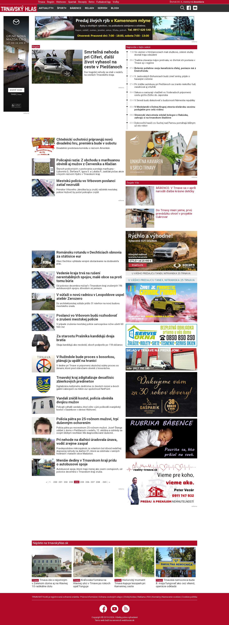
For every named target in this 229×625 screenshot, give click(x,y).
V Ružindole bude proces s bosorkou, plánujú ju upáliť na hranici (85, 359)
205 (82, 482)
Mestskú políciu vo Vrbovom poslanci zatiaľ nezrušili (85, 183)
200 (55, 482)
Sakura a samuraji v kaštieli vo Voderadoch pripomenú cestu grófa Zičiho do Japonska (162, 94)
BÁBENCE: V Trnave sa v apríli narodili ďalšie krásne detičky (176, 189)
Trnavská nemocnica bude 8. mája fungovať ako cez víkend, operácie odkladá (175, 583)
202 (66, 482)
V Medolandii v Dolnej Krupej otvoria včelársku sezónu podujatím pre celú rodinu (164, 108)
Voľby (116, 1)
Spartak (72, 1)
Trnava (41, 1)
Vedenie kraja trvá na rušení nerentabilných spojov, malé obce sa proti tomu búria (89, 277)
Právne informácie (88, 597)
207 (93, 482)
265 (105, 482)
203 (71, 482)
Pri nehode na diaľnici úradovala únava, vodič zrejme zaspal (86, 441)
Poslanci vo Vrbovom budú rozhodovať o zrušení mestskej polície (86, 317)
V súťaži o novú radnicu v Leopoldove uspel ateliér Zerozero (90, 297)
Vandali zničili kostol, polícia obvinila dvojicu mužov (84, 400)
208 (98, 482)
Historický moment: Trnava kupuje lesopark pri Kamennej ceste (130, 583)
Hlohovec (61, 1)
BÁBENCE (75, 8)
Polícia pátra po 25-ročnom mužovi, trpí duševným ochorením (87, 421)
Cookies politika (189, 597)
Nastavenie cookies (171, 597)
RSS (149, 597)
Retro (91, 1)
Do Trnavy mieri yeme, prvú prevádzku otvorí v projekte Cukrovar (174, 213)
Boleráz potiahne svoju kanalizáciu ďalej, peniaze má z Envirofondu (165, 69)
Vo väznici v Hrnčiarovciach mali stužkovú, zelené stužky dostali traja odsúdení (163, 53)
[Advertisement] (58, 113)
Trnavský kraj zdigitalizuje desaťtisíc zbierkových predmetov (85, 379)
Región (50, 1)
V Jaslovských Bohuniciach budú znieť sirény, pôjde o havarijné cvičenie (162, 77)
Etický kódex (130, 597)
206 (87, 482)
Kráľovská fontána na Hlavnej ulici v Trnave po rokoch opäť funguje (91, 583)
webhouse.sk (128, 620)
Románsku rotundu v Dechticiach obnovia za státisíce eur (88, 254)
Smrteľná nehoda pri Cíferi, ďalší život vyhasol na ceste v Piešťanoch (103, 59)
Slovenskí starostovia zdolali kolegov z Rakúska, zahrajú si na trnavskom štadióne (161, 116)
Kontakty (156, 597)
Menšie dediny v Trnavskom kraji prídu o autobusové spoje (86, 462)
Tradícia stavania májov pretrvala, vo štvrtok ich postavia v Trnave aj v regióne (164, 61)
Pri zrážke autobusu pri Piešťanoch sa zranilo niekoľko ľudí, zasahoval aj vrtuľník (165, 85)
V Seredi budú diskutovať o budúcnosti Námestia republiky (164, 100)
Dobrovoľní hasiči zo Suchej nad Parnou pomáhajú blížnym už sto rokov (164, 124)
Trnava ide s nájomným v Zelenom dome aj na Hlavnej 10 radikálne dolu (50, 583)
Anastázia (199, 1)
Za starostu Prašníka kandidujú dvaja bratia (85, 338)
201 (60, 482)
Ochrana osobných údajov (111, 597)
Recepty (82, 1)
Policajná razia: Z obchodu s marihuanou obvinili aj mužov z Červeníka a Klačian (88, 162)
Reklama (142, 597)
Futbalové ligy (104, 1)
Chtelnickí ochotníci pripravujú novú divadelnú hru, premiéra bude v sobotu (86, 141)
